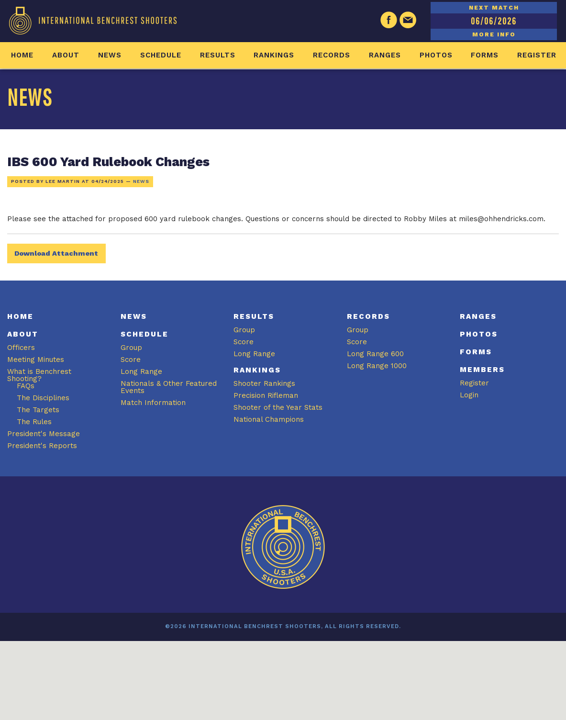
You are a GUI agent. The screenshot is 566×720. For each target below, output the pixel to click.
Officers (21, 347)
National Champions (268, 419)
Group (131, 347)
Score (131, 359)
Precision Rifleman (265, 395)
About (65, 55)
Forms (485, 55)
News (110, 55)
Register (536, 55)
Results (217, 55)
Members (482, 369)
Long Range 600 (375, 353)
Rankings (274, 55)
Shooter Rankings (264, 383)
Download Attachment (56, 253)
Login (469, 395)
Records (331, 55)
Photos (436, 55)
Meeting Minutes (35, 359)
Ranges (385, 55)
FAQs (25, 386)
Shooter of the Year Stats (277, 407)
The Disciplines (43, 398)
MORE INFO (494, 34)
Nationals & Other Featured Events (169, 387)
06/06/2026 (494, 20)
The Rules (34, 421)
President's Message (43, 433)
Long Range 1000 (377, 365)
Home (22, 55)
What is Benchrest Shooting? (39, 375)
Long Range (141, 371)
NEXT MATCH (494, 7)
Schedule (160, 55)
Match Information (153, 402)
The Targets (38, 409)
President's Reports (42, 445)
